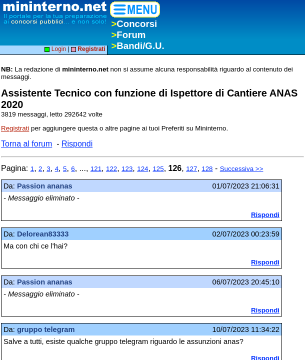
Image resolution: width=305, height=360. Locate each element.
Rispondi (77, 144)
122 (111, 168)
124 (142, 168)
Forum (128, 35)
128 (207, 168)
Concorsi (134, 23)
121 (96, 168)
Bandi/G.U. (137, 45)
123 (127, 168)
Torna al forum (26, 144)
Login (55, 49)
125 (158, 168)
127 (191, 168)
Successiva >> (242, 168)
